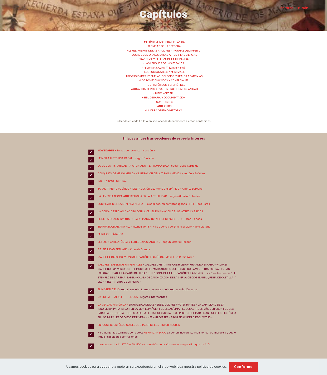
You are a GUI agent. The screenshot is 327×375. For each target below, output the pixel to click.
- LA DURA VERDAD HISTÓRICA (164, 110)
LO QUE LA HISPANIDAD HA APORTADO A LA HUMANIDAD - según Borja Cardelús (148, 165)
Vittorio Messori (181, 241)
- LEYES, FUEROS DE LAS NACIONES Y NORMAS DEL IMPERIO (163, 50)
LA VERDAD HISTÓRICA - (113, 304)
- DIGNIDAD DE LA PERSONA (163, 46)
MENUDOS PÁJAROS (110, 234)
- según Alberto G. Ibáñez (183, 196)
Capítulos (286, 8)
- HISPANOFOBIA (163, 93)
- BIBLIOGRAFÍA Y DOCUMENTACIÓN (163, 97)
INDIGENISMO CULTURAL (112, 180)
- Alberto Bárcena (190, 188)
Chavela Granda (140, 249)
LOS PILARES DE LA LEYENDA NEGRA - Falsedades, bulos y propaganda (142, 203)
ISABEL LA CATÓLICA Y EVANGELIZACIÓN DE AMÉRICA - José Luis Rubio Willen (146, 257)
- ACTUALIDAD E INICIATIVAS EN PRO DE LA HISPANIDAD (163, 89)
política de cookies (211, 372)
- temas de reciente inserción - (134, 150)
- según (165, 241)
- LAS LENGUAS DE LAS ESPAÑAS (163, 63)
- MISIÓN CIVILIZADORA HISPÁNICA (163, 42)
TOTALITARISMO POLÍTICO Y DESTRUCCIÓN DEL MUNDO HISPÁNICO (138, 188)
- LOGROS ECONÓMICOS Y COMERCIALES (163, 80)
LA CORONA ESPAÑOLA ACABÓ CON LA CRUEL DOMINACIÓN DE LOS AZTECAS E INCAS (150, 211)
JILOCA (133, 296)
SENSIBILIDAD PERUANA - (114, 249)
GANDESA (104, 296)
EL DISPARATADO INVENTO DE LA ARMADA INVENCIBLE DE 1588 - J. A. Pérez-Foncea (150, 218)
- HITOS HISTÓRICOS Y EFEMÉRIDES (163, 84)
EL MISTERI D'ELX (108, 289)
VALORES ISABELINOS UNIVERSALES (120, 264)
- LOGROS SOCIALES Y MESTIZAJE (163, 71)
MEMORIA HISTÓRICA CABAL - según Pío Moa (126, 158)
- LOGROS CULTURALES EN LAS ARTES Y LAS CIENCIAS (163, 54)
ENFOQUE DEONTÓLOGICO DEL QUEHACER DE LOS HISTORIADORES (139, 324)
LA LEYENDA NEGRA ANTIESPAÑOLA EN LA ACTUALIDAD (132, 196)
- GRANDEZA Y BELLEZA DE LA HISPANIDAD (164, 59)
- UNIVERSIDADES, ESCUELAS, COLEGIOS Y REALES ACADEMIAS (163, 76)
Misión (303, 8)
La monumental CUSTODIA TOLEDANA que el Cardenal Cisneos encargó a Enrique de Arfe (154, 344)
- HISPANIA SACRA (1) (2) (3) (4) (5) (163, 67)
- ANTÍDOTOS (163, 106)
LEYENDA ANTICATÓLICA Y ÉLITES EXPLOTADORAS (129, 241)
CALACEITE (119, 296)
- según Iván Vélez (193, 173)
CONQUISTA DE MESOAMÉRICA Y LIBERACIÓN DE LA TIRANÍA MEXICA (139, 173)
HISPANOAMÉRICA (154, 332)
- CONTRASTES (163, 101)
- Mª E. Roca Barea (198, 203)
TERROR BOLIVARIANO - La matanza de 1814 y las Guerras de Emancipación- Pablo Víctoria (154, 226)
